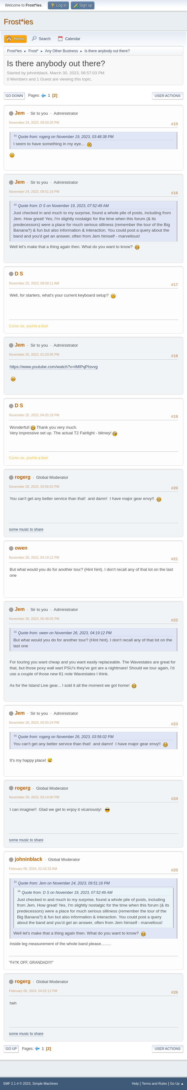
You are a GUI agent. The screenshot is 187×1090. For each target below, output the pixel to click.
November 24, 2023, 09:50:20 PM (34, 122)
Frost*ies (18, 21)
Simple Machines (45, 1083)
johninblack (28, 859)
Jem (20, 113)
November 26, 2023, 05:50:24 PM (34, 722)
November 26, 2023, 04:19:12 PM (34, 557)
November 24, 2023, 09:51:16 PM (34, 191)
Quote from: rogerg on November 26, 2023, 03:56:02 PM (65, 737)
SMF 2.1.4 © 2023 (16, 1083)
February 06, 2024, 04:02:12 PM (33, 991)
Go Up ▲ (177, 1083)
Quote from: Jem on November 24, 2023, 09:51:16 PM (64, 883)
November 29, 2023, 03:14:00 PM (34, 797)
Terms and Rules (154, 1083)
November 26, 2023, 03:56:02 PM (34, 486)
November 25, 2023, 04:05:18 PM (34, 415)
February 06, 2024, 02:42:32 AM (33, 869)
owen (21, 548)
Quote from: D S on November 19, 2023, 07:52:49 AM (63, 206)
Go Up (11, 1049)
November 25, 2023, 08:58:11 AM (34, 283)
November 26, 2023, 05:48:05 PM (34, 619)
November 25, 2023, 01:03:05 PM (34, 354)
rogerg (22, 477)
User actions (167, 96)
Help (135, 1083)
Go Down (14, 96)
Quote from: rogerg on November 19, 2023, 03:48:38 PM (65, 137)
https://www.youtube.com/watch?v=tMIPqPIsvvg (54, 366)
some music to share (26, 529)
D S (19, 273)
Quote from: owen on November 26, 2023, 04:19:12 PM (65, 633)
